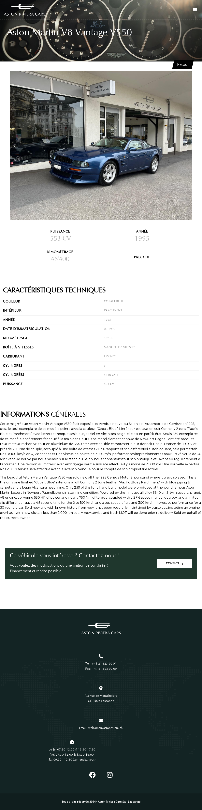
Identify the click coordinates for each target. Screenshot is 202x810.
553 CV (60, 239)
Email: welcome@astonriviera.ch (101, 728)
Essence (110, 356)
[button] (195, 9)
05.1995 (109, 329)
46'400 (108, 338)
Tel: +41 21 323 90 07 (101, 663)
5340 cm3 (111, 375)
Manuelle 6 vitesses (120, 347)
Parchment (113, 310)
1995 (107, 319)
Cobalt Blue (113, 301)
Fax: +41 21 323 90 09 (101, 668)
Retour (183, 64)
